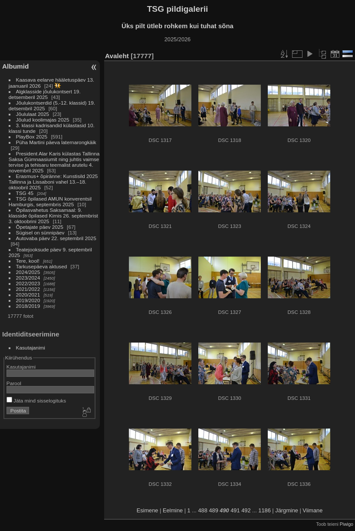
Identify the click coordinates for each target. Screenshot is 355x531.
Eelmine (173, 510)
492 (245, 510)
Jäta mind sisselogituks (36, 400)
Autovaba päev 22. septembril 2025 (56, 238)
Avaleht (117, 55)
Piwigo (346, 524)
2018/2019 (28, 306)
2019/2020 (28, 300)
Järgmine (286, 510)
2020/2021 (28, 294)
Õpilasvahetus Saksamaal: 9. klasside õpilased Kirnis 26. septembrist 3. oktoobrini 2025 (53, 215)
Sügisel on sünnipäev (40, 232)
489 (213, 510)
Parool (14, 383)
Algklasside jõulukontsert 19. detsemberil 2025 (45, 94)
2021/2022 (28, 289)
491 (235, 510)
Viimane (312, 510)
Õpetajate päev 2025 (39, 227)
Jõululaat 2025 (32, 114)
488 (202, 510)
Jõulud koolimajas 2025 (42, 119)
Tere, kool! (27, 261)
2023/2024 (28, 277)
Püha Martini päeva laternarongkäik (56, 142)
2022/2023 (28, 283)
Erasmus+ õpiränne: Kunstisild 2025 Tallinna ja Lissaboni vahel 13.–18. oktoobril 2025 (53, 181)
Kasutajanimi (30, 347)
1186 (264, 510)
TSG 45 (25, 193)
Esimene (147, 510)
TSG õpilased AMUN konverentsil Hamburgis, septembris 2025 (50, 201)
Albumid (15, 66)
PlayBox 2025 (32, 136)
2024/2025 (28, 272)
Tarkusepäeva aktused (41, 266)
